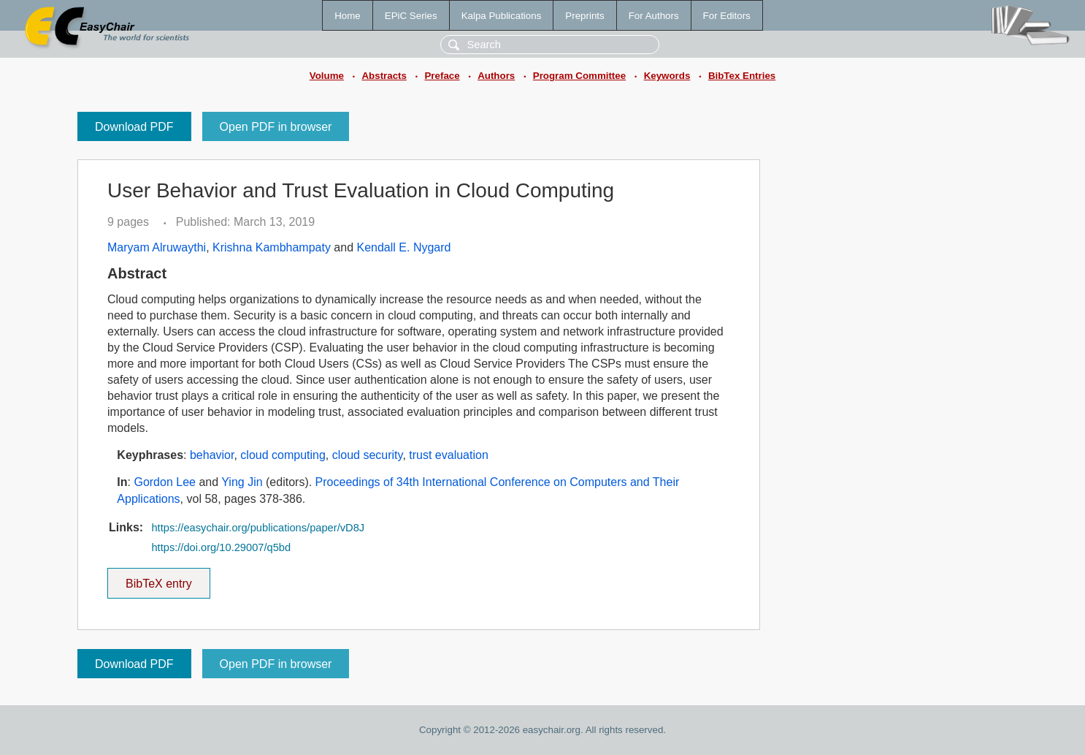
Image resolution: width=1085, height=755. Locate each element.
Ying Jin (241, 482)
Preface (441, 75)
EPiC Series (411, 15)
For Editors (727, 15)
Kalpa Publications (501, 15)
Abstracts (383, 75)
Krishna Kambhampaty (271, 247)
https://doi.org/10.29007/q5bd (221, 547)
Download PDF (134, 127)
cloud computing (283, 455)
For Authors (654, 15)
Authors (496, 75)
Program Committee (579, 75)
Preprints (584, 15)
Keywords (667, 75)
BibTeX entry (158, 579)
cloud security (367, 455)
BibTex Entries (741, 75)
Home (347, 15)
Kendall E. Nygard (404, 247)
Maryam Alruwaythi (156, 247)
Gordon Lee (165, 482)
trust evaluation (448, 455)
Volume (327, 75)
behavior (212, 455)
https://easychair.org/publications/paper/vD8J (257, 528)
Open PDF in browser (276, 127)
